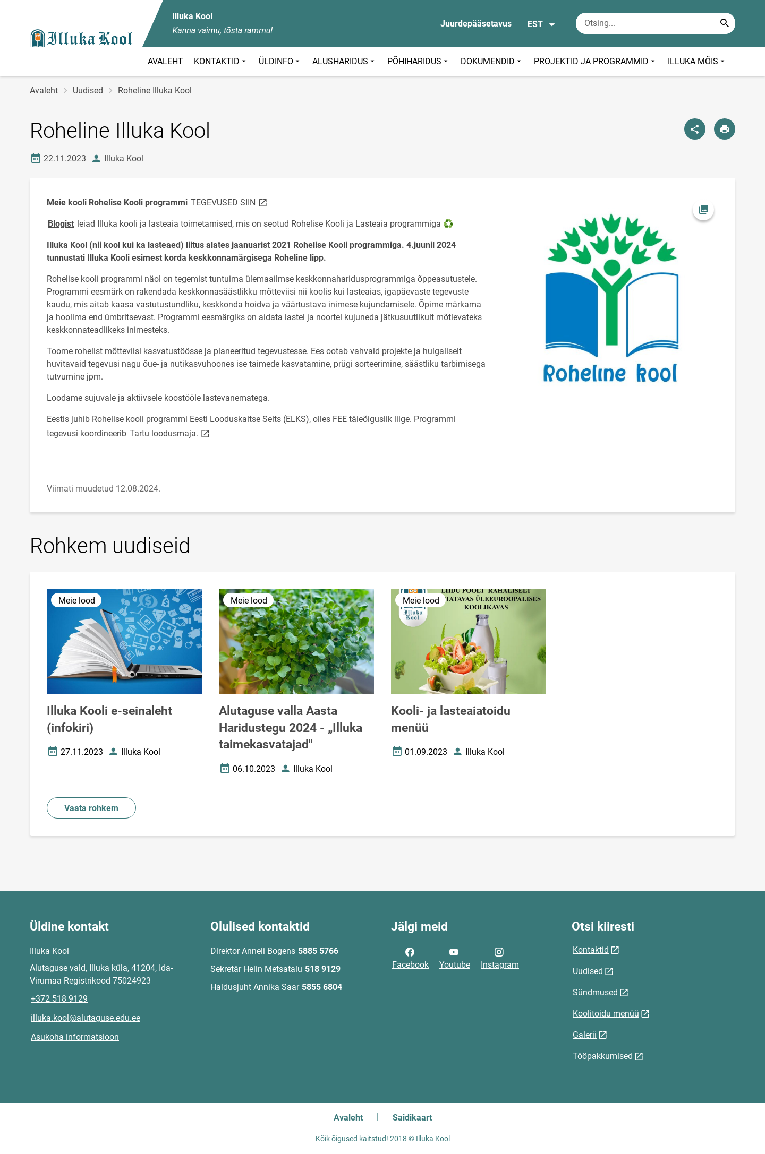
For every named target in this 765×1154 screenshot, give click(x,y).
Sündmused (595, 992)
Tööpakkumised (603, 1056)
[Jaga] (695, 129)
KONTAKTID (221, 61)
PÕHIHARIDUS (418, 61)
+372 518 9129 (59, 999)
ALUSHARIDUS (344, 61)
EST (542, 24)
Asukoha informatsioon (75, 1037)
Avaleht (44, 90)
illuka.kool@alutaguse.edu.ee (85, 1018)
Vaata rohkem (91, 808)
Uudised (88, 90)
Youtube (454, 957)
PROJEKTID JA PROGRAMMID (595, 61)
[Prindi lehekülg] (724, 129)
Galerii (585, 1035)
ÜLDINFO (280, 61)
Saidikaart (412, 1118)
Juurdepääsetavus (476, 24)
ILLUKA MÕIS (697, 61)
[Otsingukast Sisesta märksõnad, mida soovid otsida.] (655, 23)
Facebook (410, 957)
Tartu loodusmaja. (170, 432)
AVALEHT (165, 61)
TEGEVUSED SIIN (230, 202)
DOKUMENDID (492, 61)
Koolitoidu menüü (606, 1014)
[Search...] (725, 23)
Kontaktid (591, 950)
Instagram (500, 957)
